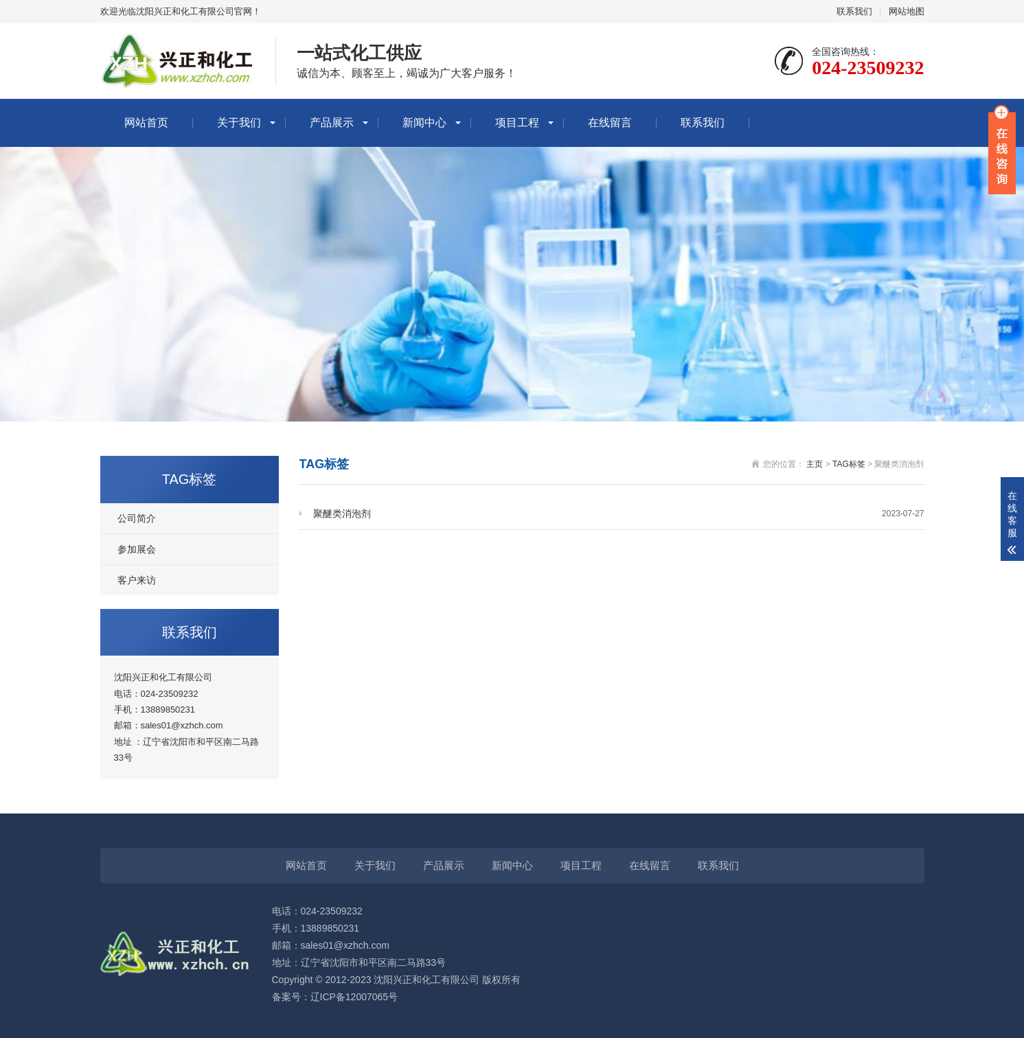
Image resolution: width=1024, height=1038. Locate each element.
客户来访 (136, 580)
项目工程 (517, 122)
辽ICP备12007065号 (354, 996)
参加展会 (136, 549)
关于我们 (239, 122)
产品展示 (332, 122)
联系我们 (854, 11)
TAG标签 (848, 464)
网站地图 (906, 11)
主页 (814, 464)
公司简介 (136, 518)
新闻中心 (424, 122)
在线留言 (610, 122)
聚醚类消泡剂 (618, 513)
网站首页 (146, 122)
